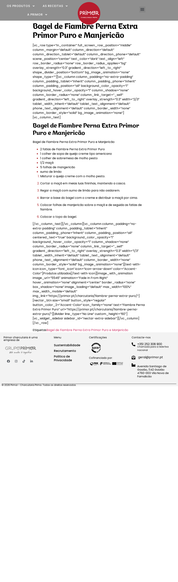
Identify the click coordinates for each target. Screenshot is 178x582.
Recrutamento (65, 351)
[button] (142, 9)
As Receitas (55, 6)
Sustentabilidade (67, 345)
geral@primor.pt (150, 357)
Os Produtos (21, 6)
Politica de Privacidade (63, 358)
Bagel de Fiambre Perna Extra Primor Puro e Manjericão (87, 330)
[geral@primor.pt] (133, 357)
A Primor (37, 14)
